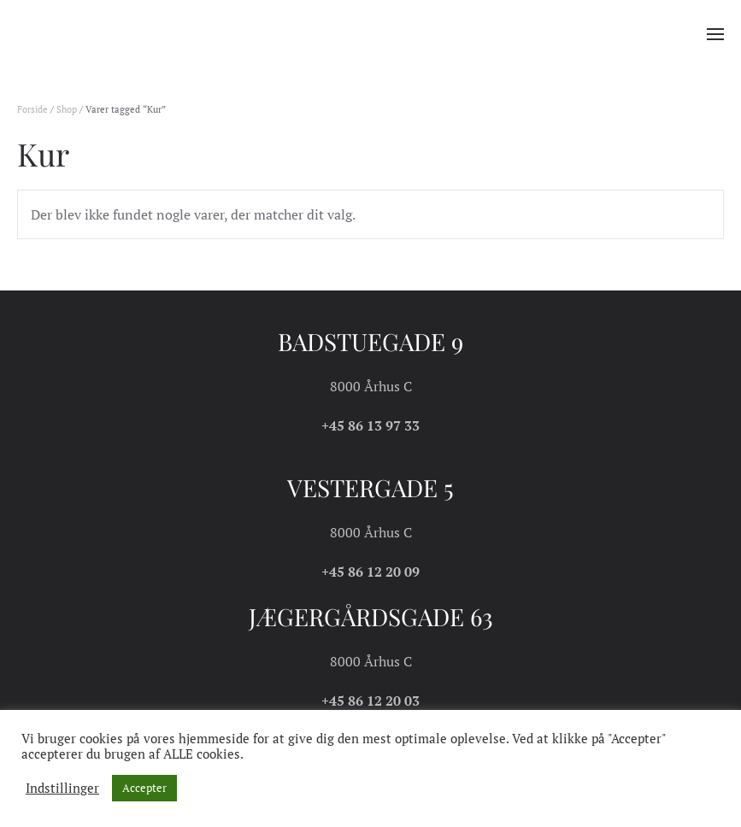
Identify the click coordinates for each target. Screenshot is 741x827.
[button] (715, 34)
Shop (66, 109)
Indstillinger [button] (62, 788)
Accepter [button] (144, 787)
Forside (32, 109)
